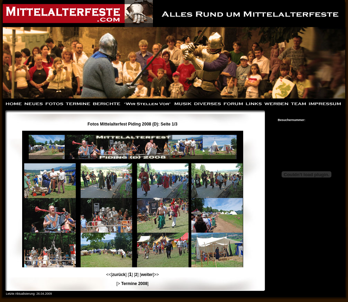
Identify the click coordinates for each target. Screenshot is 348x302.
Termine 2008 (134, 283)
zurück (119, 274)
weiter (147, 274)
